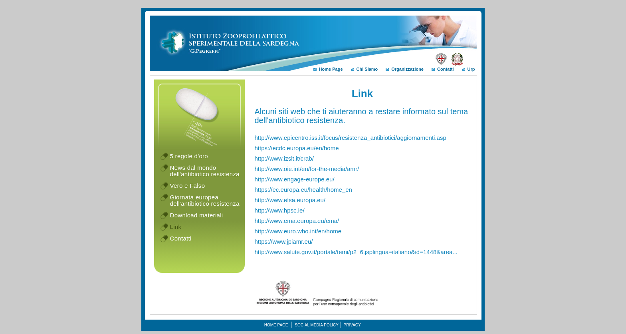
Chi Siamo (364, 69)
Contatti (443, 69)
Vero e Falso (187, 185)
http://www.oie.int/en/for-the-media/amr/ (307, 168)
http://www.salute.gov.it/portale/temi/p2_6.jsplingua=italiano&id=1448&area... (356, 252)
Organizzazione (405, 69)
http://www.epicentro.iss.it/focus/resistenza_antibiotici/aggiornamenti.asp (350, 137)
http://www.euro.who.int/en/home (298, 231)
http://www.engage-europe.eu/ (295, 179)
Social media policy (317, 325)
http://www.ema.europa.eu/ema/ (297, 220)
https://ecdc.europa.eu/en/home (297, 148)
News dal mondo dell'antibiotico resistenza (205, 170)
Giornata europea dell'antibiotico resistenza (205, 200)
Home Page (328, 69)
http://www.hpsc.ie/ (280, 210)
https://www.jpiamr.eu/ (284, 241)
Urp (468, 69)
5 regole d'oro (189, 156)
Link (176, 226)
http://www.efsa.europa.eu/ (290, 200)
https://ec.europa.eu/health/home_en (303, 189)
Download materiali (196, 215)
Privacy (352, 325)
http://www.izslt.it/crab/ (284, 158)
